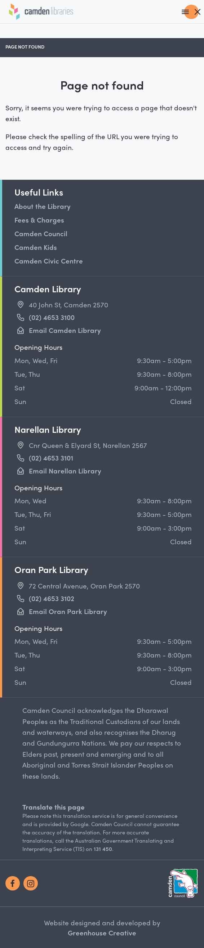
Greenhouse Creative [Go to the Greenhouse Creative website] (102, 933)
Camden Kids (35, 247)
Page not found (24, 46)
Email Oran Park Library (68, 611)
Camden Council (40, 233)
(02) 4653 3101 (51, 458)
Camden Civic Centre (48, 261)
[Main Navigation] (191, 12)
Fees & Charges (39, 220)
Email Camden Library (65, 330)
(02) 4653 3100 (52, 317)
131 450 (103, 849)
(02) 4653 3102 (51, 598)
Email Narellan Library (65, 471)
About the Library (42, 206)
